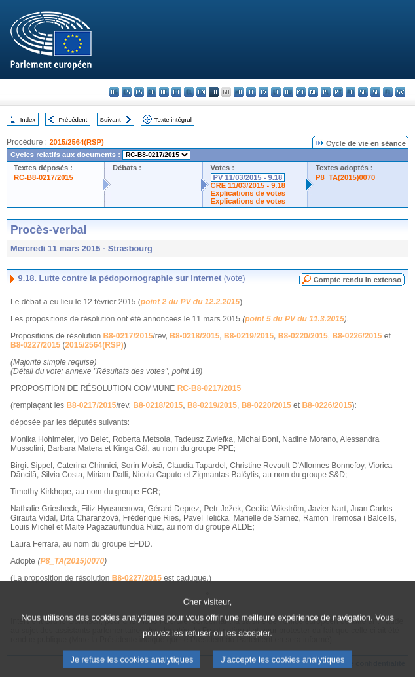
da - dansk (151, 92)
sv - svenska (400, 92)
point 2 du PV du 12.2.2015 (190, 301)
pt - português (338, 92)
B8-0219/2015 (249, 335)
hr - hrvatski (239, 92)
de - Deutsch (164, 92)
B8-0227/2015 (35, 345)
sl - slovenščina (375, 92)
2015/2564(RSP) (76, 142)
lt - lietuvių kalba (276, 92)
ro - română (350, 92)
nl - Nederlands (313, 92)
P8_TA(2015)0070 (345, 177)
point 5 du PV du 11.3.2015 (294, 318)
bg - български (114, 92)
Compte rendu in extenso (357, 280)
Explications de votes (248, 193)
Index (27, 119)
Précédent (73, 119)
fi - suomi (388, 92)
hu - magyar (288, 92)
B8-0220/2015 (303, 335)
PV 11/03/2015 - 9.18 (248, 177)
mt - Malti (301, 92)
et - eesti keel (176, 92)
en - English (201, 92)
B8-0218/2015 (194, 335)
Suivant (110, 119)
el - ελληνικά (189, 92)
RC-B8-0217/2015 (43, 177)
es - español (127, 92)
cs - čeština (139, 92)
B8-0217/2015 (128, 335)
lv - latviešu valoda (263, 92)
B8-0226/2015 (357, 335)
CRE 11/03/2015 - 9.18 (248, 185)
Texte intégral (173, 119)
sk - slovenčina (363, 92)
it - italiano (251, 92)
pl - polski (326, 92)
